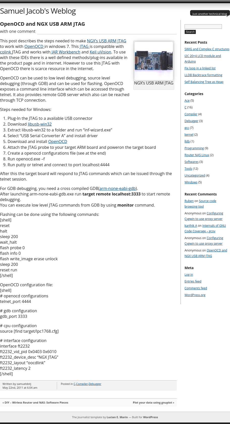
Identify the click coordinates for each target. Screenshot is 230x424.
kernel (189, 134)
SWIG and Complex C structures (207, 49)
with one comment (17, 31)
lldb (187, 141)
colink (6, 52)
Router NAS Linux (197, 155)
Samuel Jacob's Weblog (37, 11)
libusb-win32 (40, 124)
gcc (187, 128)
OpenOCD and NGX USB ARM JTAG (42, 23)
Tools (188, 168)
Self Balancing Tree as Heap (204, 82)
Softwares (191, 162)
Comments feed (196, 288)
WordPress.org (195, 295)
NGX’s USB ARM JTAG (106, 41)
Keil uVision (100, 52)
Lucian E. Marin (117, 417)
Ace (187, 100)
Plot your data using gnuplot (152, 402)
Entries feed (193, 281)
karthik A (191, 225)
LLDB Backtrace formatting (203, 75)
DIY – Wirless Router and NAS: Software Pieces (36, 402)
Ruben (189, 201)
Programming (194, 148)
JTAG (85, 46)
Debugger (95, 384)
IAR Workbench (65, 52)
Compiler (82, 384)
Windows (191, 182)
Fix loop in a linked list (200, 68)
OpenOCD (34, 46)
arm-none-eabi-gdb (117, 188)
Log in (189, 274)
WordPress (150, 417)
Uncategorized (195, 175)
